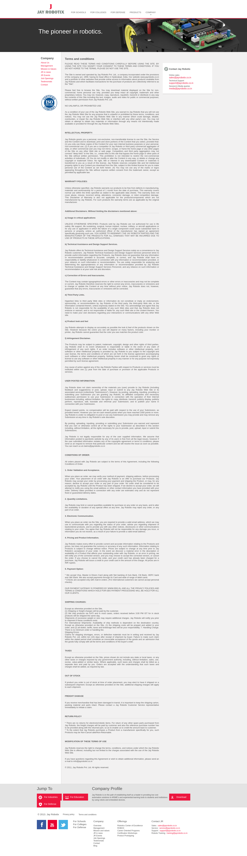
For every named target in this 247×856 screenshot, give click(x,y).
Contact (44, 84)
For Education (77, 797)
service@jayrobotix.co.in (169, 828)
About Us (45, 62)
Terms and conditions (87, 814)
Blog (95, 846)
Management (47, 66)
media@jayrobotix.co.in (180, 88)
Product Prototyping (125, 836)
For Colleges (79, 824)
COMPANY (151, 12)
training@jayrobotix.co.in (177, 833)
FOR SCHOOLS (78, 12)
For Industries (51, 797)
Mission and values (101, 831)
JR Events (45, 75)
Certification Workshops (127, 833)
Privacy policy (68, 814)
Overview (97, 825)
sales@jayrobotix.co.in (180, 77)
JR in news (46, 72)
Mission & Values (48, 69)
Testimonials (46, 81)
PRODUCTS (135, 12)
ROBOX (120, 828)
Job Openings (47, 78)
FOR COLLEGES (98, 12)
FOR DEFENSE (118, 12)
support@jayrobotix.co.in (181, 83)
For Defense (50, 804)
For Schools (79, 821)
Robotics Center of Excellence (130, 825)
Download (181, 797)
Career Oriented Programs (128, 831)
